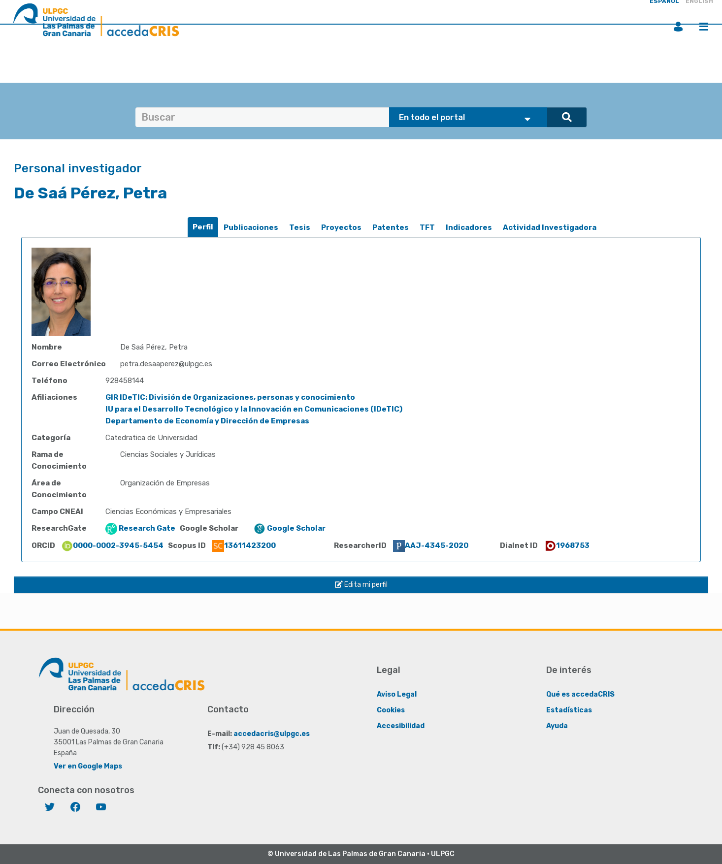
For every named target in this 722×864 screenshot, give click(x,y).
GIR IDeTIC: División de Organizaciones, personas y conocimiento (230, 397)
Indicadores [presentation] (469, 227)
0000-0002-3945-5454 (112, 545)
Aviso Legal (397, 694)
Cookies (391, 710)
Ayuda (557, 726)
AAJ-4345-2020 (430, 545)
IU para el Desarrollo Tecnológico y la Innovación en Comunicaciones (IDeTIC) (253, 409)
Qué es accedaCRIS (580, 694)
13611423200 (244, 545)
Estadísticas (569, 710)
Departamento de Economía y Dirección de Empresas (207, 420)
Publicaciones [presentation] (251, 227)
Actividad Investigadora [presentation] (549, 227)
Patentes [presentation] (390, 227)
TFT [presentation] (427, 227)
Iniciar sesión (678, 26)
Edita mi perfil (361, 584)
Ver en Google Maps (88, 766)
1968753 (567, 545)
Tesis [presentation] (299, 227)
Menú (704, 26)
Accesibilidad (401, 726)
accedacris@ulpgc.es (271, 734)
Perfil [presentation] (203, 227)
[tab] (203, 227)
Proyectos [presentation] (341, 227)
